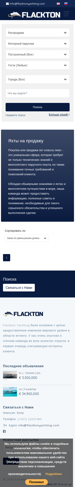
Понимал (36, 482)
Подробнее (53, 474)
